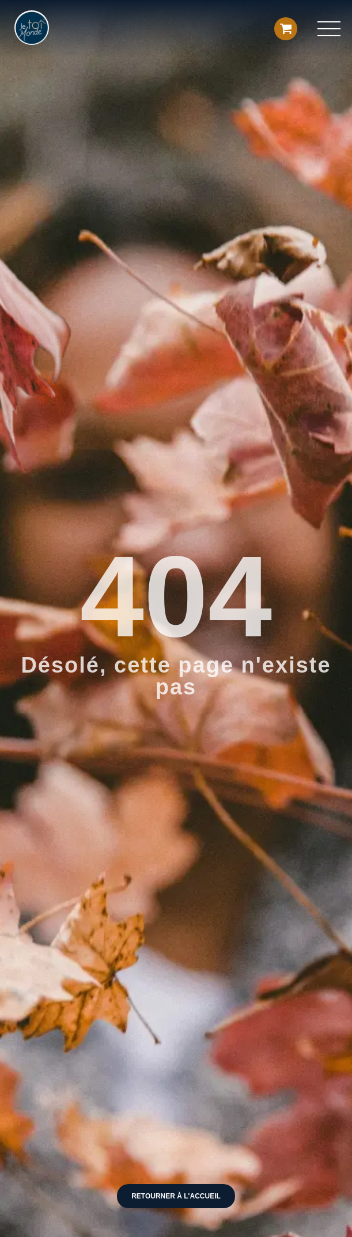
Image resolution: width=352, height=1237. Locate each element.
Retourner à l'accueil (176, 1196)
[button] (329, 29)
